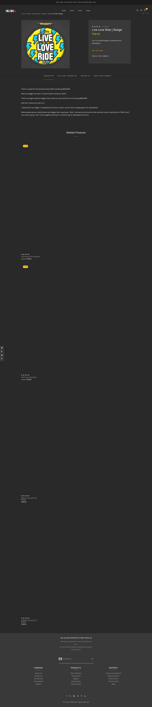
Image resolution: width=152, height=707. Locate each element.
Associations (38, 681)
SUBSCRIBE (91, 658)
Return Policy (113, 679)
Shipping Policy (113, 676)
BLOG (80, 10)
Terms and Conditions (113, 673)
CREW (88, 10)
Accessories (76, 676)
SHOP (72, 10)
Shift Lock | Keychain (29, 377)
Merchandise (76, 681)
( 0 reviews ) (105, 26)
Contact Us (38, 676)
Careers (38, 684)
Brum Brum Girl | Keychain (30, 257)
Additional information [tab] (67, 76)
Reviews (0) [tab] (85, 76)
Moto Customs (76, 673)
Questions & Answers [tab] (102, 76)
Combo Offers (76, 684)
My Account (38, 679)
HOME (64, 10)
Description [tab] (49, 76)
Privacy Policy (77, 649)
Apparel (76, 679)
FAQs (113, 684)
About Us (38, 673)
